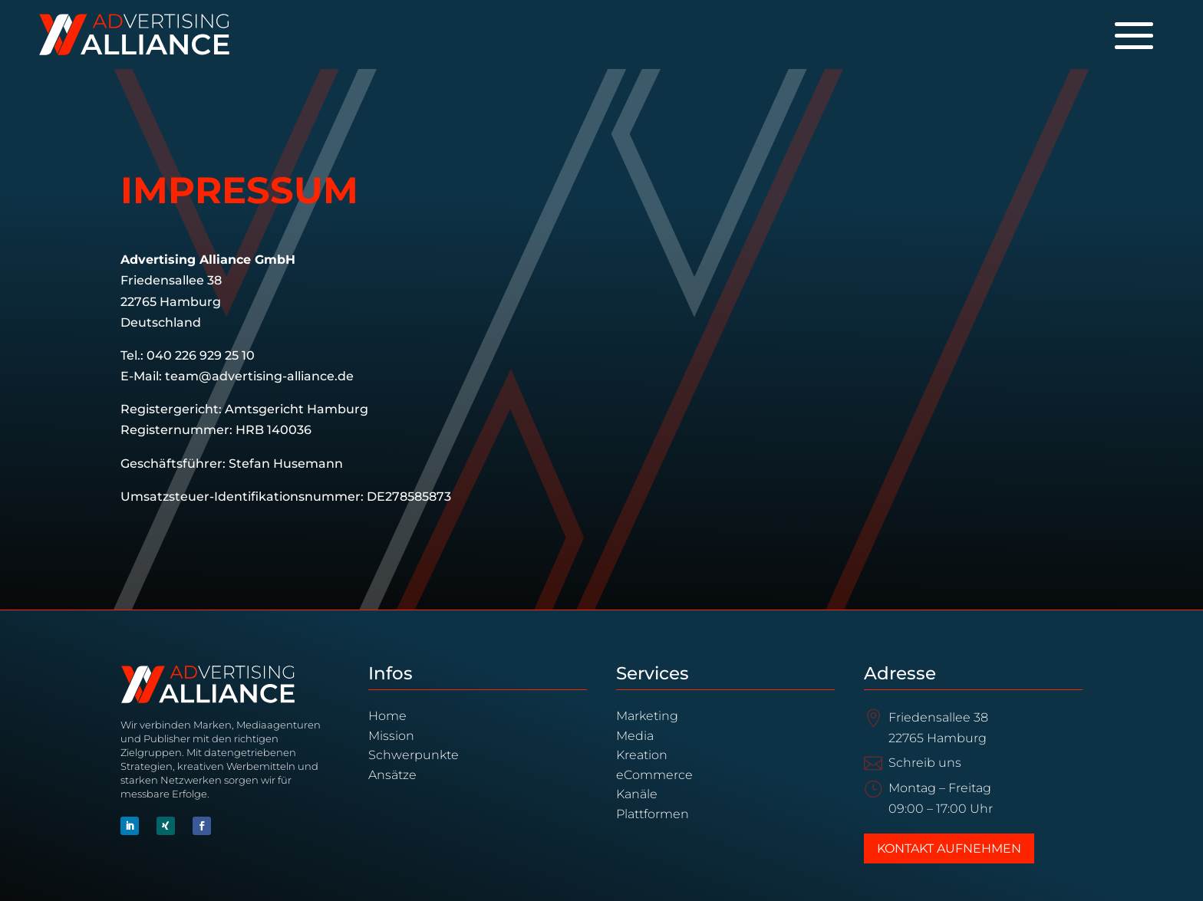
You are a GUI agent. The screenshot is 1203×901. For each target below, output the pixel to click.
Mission (391, 735)
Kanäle (637, 794)
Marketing (647, 716)
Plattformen (652, 814)
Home (387, 716)
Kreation (641, 755)
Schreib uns (924, 762)
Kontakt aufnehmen (949, 848)
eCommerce (654, 775)
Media (635, 735)
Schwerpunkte (413, 755)
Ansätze (392, 775)
